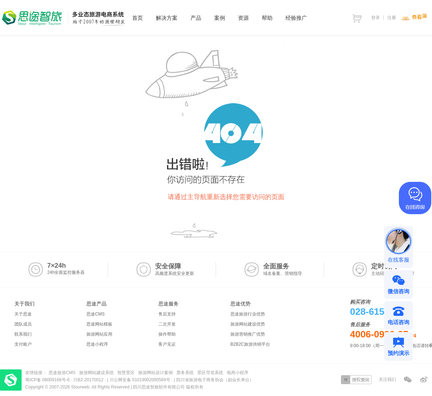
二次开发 (167, 324)
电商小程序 (237, 372)
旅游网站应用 (99, 334)
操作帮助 (167, 334)
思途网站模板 (99, 324)
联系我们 (23, 334)
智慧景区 (126, 372)
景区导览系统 (210, 372)
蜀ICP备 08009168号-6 (48, 379)
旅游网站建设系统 (96, 372)
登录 (375, 17)
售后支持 (167, 314)
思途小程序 (97, 344)
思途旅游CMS (62, 372)
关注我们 (387, 379)
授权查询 (356, 379)
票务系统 (185, 372)
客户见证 (167, 344)
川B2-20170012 (88, 379)
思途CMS (95, 314)
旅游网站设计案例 (155, 372)
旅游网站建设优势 (247, 324)
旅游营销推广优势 (247, 334)
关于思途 (23, 314)
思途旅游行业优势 (247, 314)
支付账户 (23, 344)
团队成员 (23, 324)
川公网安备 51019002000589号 (139, 379)
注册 (391, 17)
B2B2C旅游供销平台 (250, 344)
